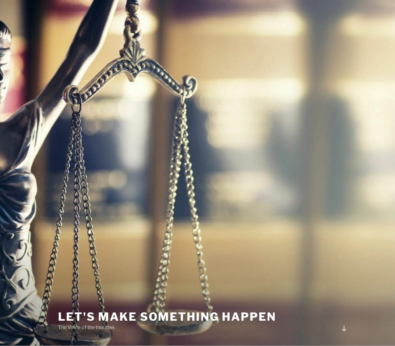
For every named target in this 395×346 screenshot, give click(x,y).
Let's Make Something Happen (167, 316)
